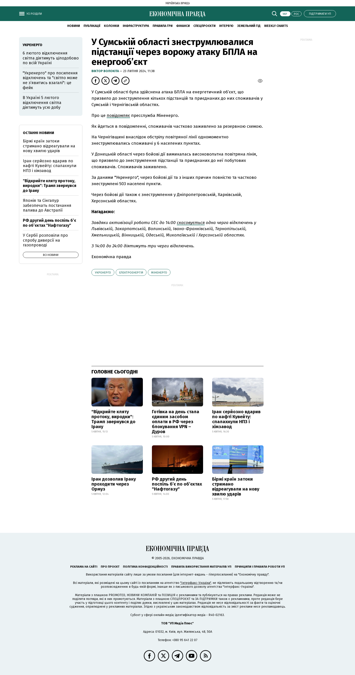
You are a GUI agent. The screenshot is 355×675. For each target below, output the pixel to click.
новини (73, 26)
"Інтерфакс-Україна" (195, 583)
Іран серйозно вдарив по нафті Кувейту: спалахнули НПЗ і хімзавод (236, 419)
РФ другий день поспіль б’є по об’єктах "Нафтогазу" (177, 484)
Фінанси (183, 26)
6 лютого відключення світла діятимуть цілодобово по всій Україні (51, 58)
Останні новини (38, 133)
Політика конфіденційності (145, 566)
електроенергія (131, 272)
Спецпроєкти (204, 26)
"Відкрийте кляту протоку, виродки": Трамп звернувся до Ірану (113, 419)
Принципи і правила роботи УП (260, 566)
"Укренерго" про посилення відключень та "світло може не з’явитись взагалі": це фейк (50, 80)
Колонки (111, 26)
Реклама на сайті (83, 566)
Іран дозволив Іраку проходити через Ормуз (113, 484)
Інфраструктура (136, 26)
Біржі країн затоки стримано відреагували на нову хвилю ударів (235, 486)
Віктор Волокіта (105, 71)
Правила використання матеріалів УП (201, 566)
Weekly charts (276, 26)
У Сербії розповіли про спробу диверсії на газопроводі (45, 240)
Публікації (92, 26)
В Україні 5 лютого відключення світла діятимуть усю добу (42, 102)
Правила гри (163, 26)
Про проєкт (110, 566)
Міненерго (159, 272)
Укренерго (103, 272)
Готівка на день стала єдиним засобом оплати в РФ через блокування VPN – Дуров (175, 421)
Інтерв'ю (226, 26)
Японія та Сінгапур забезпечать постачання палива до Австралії (47, 205)
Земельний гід (249, 26)
